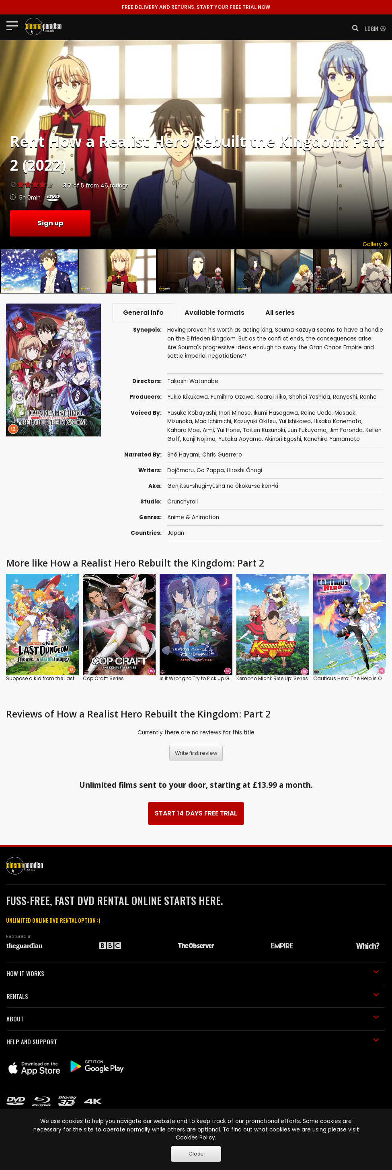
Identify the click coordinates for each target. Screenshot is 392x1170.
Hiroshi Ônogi (244, 470)
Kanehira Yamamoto (332, 439)
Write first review (196, 753)
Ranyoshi (345, 397)
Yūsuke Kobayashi (191, 413)
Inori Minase (235, 413)
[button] (353, 28)
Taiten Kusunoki (264, 430)
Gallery (375, 244)
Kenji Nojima (199, 439)
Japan (175, 533)
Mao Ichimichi (213, 421)
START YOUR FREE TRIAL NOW (196, 7)
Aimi (208, 430)
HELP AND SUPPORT (192, 1041)
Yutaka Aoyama (240, 439)
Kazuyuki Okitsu (255, 421)
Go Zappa (210, 470)
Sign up (50, 223)
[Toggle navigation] (14, 25)
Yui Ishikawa (295, 421)
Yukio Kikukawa (187, 397)
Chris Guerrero (222, 455)
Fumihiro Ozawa (232, 397)
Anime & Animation (193, 517)
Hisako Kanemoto (337, 421)
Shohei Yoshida (309, 397)
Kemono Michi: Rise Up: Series (272, 678)
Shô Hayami (183, 455)
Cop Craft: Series (103, 678)
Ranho (368, 397)
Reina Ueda (316, 413)
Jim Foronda (346, 430)
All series (280, 312)
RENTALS (192, 996)
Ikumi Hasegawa (276, 413)
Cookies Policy (195, 1137)
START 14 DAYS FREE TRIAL (196, 813)
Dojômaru (180, 470)
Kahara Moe (183, 430)
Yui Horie (228, 430)
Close (196, 1153)
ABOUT (192, 1018)
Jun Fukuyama (307, 430)
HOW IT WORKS (192, 973)
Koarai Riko (271, 397)
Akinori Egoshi (283, 439)
